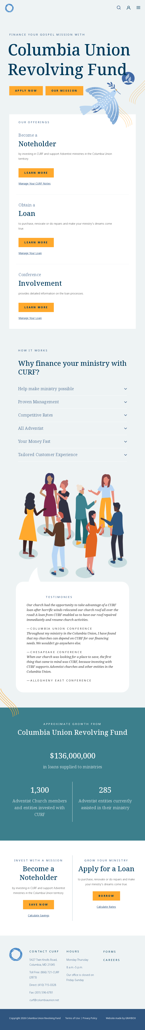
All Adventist (30, 428)
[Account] (129, 7)
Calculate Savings (38, 915)
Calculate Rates (106, 907)
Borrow (106, 896)
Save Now (38, 904)
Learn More (36, 173)
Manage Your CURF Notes (35, 183)
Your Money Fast (34, 441)
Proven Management (38, 402)
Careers (111, 960)
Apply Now (26, 91)
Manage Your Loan (30, 253)
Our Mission (64, 91)
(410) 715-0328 (47, 985)
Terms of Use (72, 1018)
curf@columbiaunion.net (44, 1000)
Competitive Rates (35, 415)
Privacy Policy (90, 1018)
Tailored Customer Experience (47, 455)
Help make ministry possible (46, 389)
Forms (109, 952)
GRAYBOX (130, 1018)
